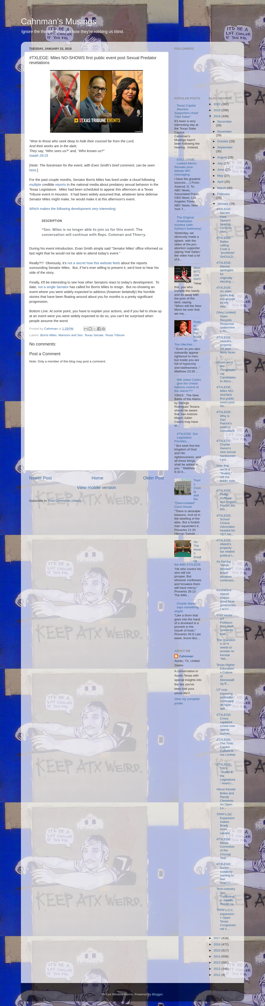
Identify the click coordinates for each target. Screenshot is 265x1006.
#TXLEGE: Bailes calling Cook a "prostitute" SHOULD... (226, 247)
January (223, 203)
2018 (217, 116)
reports (60, 184)
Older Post (153, 477)
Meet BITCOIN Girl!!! (197, 273)
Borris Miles (48, 335)
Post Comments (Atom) (64, 500)
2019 (217, 110)
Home (97, 477)
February (223, 194)
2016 (217, 944)
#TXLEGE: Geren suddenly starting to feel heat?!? (225, 873)
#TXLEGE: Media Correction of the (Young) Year (225, 848)
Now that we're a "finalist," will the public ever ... (225, 475)
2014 (217, 956)
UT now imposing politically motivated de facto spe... (225, 699)
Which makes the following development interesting (72, 209)
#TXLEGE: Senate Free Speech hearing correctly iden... (224, 220)
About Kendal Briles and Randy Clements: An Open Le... (225, 799)
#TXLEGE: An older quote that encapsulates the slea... (225, 297)
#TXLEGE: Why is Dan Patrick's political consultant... (225, 423)
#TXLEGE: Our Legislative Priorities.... (186, 437)
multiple (35, 184)
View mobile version (96, 487)
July (220, 163)
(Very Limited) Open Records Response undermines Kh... (226, 322)
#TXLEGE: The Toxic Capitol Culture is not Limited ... (225, 749)
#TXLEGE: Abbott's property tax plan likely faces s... (225, 347)
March (222, 188)
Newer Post (40, 477)
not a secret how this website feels (93, 263)
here (32, 170)
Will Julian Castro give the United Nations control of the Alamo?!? (187, 385)
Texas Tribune (115, 335)
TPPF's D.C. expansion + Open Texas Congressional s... (226, 919)
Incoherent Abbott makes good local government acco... (226, 599)
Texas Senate (93, 335)
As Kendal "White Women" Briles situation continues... (225, 573)
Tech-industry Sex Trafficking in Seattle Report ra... (226, 896)
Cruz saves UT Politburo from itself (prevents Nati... (225, 624)
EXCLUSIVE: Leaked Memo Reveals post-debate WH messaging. (185, 167)
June (221, 169)
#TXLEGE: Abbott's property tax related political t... (225, 548)
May (220, 175)
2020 (217, 104)
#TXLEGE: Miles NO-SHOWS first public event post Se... (225, 396)
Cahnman (186, 656)
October (223, 141)
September (225, 147)
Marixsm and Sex (70, 335)
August (222, 157)
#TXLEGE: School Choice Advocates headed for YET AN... (225, 525)
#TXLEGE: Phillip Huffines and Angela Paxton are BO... (226, 500)
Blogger (157, 994)
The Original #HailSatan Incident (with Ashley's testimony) (187, 223)
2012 (217, 968)
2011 (217, 975)
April (221, 181)
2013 (217, 962)
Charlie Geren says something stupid (186, 607)
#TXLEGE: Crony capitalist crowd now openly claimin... (225, 724)
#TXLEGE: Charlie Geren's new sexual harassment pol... (226, 450)
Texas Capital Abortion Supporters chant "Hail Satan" (186, 111)
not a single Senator (53, 287)
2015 (217, 950)
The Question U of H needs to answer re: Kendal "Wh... (225, 649)
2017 (217, 938)
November (224, 131)
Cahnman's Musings (58, 21)
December (224, 121)
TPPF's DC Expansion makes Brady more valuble (225, 824)
